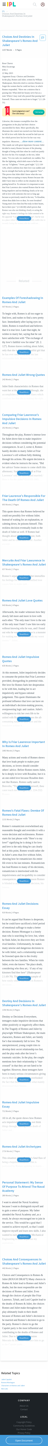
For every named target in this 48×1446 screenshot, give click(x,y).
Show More (24, 199)
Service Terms (24, 1421)
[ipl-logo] (11, 5)
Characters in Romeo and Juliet (13, 1367)
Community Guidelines (24, 1411)
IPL (3, 11)
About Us (24, 1391)
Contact (24, 1394)
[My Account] (44, 4)
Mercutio (4, 1370)
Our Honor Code (24, 1414)
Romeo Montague (8, 1364)
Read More (24, 333)
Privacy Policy (24, 1418)
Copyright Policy (24, 1407)
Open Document (24, 1440)
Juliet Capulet (6, 1361)
